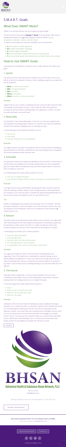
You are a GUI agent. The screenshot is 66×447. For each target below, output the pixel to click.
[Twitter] (35, 438)
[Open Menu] (63, 6)
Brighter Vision (37, 443)
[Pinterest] (39, 438)
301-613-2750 (33, 391)
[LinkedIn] (30, 438)
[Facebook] (26, 438)
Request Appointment (16, 407)
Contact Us (43, 431)
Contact (9, 325)
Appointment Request (26, 431)
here (53, 419)
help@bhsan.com (33, 393)
